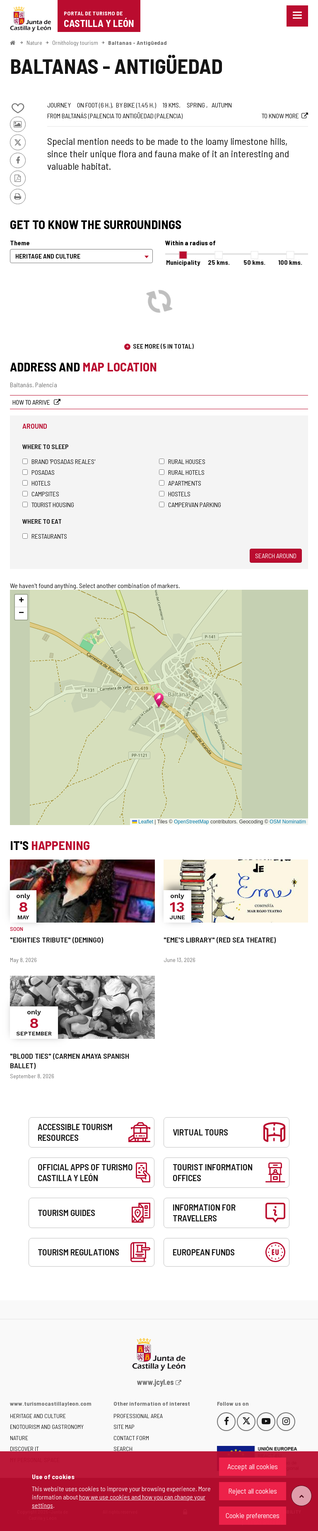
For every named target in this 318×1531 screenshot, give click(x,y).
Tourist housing (48, 504)
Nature (34, 42)
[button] (21, 601)
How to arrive (31, 402)
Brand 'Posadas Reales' (58, 461)
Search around (275, 555)
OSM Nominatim (288, 822)
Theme (20, 243)
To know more (280, 116)
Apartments (180, 483)
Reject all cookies (252, 1490)
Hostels (174, 494)
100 (290, 262)
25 (219, 262)
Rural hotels (182, 472)
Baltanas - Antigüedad (137, 42)
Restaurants (44, 536)
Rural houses (182, 461)
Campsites (40, 494)
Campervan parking (190, 504)
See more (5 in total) (163, 346)
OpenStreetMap (191, 822)
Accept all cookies (252, 1466)
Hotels (36, 483)
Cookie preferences (252, 1515)
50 (254, 262)
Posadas (38, 472)
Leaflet (142, 822)
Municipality (183, 262)
